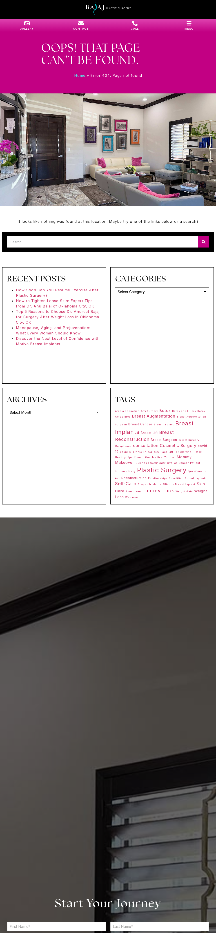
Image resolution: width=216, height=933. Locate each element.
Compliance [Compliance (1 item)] (123, 446)
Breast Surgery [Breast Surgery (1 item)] (188, 440)
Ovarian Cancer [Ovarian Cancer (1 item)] (178, 463)
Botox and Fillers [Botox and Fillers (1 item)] (184, 411)
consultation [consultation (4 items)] (145, 445)
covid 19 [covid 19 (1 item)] (126, 452)
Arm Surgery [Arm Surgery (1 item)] (149, 411)
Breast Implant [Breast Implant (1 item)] (164, 424)
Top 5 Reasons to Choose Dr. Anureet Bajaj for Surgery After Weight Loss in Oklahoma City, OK (58, 317)
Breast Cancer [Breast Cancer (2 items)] (140, 424)
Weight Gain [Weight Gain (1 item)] (184, 491)
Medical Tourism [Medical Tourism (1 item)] (163, 457)
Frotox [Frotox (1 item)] (197, 452)
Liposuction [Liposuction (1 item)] (142, 457)
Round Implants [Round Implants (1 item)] (196, 478)
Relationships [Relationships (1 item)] (157, 478)
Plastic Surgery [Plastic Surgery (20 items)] (162, 470)
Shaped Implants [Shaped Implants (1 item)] (149, 484)
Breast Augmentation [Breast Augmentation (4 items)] (153, 416)
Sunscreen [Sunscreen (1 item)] (133, 491)
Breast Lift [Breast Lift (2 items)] (149, 433)
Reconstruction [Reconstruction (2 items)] (134, 478)
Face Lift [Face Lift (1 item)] (167, 452)
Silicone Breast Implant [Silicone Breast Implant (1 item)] (179, 484)
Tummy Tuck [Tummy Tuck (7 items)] (158, 490)
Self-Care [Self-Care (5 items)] (125, 483)
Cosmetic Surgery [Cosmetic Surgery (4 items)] (178, 445)
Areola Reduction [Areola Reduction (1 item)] (127, 411)
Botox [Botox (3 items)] (165, 410)
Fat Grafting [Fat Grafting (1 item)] (183, 452)
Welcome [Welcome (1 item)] (131, 497)
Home (79, 75)
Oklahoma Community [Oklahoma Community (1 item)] (151, 463)
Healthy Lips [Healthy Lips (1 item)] (124, 457)
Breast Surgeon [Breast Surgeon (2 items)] (164, 440)
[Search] (203, 242)
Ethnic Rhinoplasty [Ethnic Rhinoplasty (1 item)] (146, 452)
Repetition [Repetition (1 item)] (176, 478)
